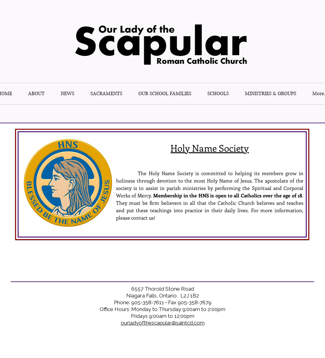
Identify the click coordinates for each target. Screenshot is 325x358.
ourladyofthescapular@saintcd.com (163, 323)
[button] (218, 93)
